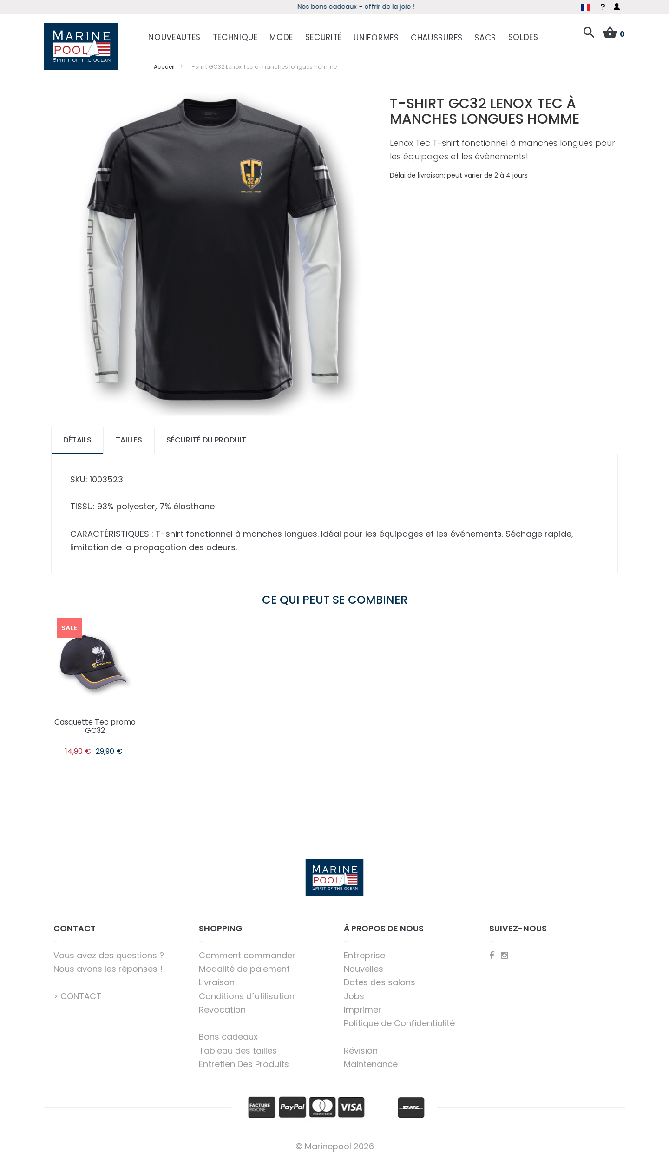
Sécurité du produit (206, 440)
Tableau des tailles (238, 1050)
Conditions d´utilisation (247, 996)
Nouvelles (363, 969)
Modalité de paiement (244, 969)
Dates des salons (379, 982)
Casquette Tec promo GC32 (95, 726)
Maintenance (371, 1064)
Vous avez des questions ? (108, 955)
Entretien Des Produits (244, 1064)
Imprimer (362, 1009)
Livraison (217, 982)
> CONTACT (77, 996)
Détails (77, 440)
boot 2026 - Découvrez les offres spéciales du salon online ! (335, 6)
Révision (361, 1050)
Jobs (354, 996)
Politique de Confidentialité (399, 1023)
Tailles (129, 440)
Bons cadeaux (228, 1036)
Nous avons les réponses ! (108, 969)
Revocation (222, 1009)
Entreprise (364, 955)
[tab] (77, 440)
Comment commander (247, 955)
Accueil (164, 67)
